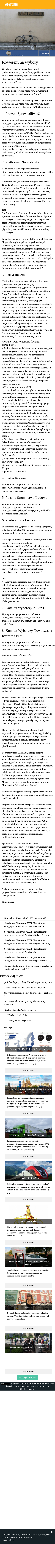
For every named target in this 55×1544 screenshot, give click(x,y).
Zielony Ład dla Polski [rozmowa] (21, 1010)
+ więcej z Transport (27, 1377)
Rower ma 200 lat (28, 1221)
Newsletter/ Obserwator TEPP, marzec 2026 (25, 918)
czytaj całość (28, 1070)
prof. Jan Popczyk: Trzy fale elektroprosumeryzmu (28, 982)
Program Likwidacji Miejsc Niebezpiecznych (29, 1049)
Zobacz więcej (8, 1540)
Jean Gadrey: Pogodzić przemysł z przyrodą (24, 987)
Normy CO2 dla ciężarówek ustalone (28, 1135)
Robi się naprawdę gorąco (18, 1020)
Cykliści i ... (29, 1307)
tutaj (13, 895)
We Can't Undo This (17, 1015)
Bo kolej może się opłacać (29, 1178)
